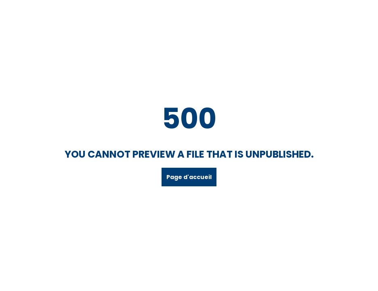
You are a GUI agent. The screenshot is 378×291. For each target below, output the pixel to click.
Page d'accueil (189, 177)
